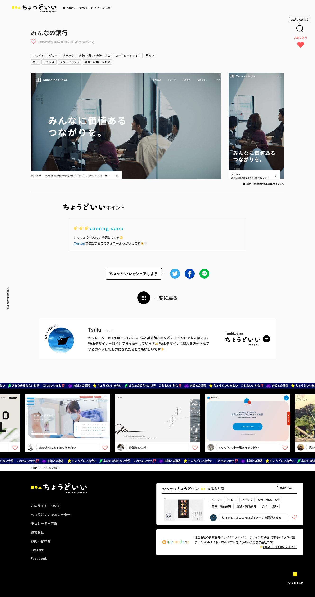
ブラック (68, 55)
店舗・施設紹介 (246, 506)
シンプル (49, 62)
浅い (275, 506)
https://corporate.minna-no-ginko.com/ (64, 41)
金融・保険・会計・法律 (94, 55)
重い (35, 62)
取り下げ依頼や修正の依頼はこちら (265, 183)
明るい (150, 55)
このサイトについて (46, 505)
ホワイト (38, 55)
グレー (53, 55)
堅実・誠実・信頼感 (97, 62)
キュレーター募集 (44, 523)
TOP (34, 468)
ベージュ (217, 500)
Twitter (79, 243)
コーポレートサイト (128, 55)
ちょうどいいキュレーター (51, 514)
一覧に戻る (166, 297)
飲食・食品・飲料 (269, 500)
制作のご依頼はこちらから (278, 547)
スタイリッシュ (70, 62)
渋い (264, 506)
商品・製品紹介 (222, 506)
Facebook (39, 558)
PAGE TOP (295, 582)
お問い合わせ (41, 541)
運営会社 (37, 532)
